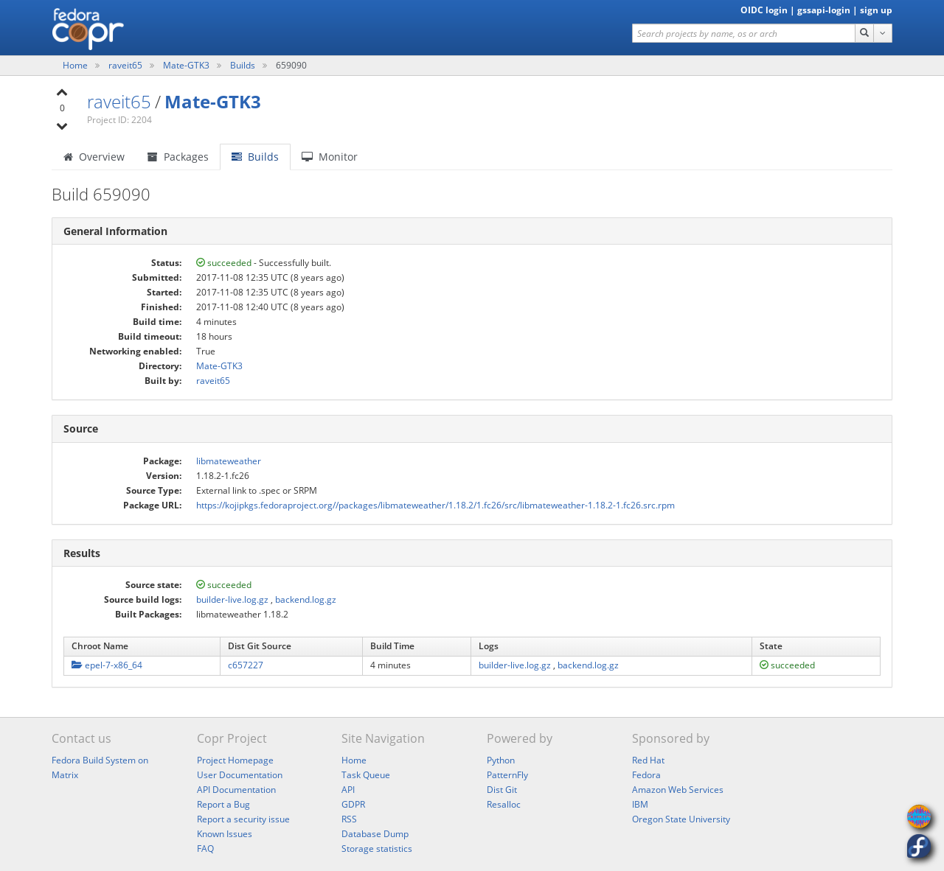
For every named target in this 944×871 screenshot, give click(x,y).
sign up (876, 10)
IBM (640, 804)
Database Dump (375, 834)
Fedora (646, 775)
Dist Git (502, 789)
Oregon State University (681, 819)
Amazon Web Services (677, 789)
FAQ (205, 848)
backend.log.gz (305, 599)
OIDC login (764, 10)
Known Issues (224, 834)
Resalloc (504, 804)
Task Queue (365, 775)
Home (76, 65)
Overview (94, 157)
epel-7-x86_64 (107, 665)
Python (501, 760)
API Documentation (236, 789)
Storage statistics (376, 848)
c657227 (245, 665)
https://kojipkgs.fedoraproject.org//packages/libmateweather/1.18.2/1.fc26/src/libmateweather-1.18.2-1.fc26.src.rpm (435, 505)
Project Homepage (235, 760)
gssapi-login (823, 10)
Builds (242, 65)
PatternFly (507, 775)
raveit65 (126, 65)
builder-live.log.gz (232, 599)
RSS (349, 819)
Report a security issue (243, 819)
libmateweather (228, 461)
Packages (178, 157)
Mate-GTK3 (187, 65)
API (348, 789)
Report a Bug (223, 804)
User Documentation (239, 775)
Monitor (330, 157)
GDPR (353, 804)
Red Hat (648, 760)
